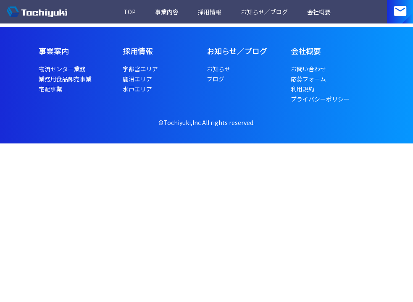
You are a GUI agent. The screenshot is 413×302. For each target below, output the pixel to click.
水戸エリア (137, 89)
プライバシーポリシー (320, 99)
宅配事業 (50, 89)
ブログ (215, 79)
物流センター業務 (62, 69)
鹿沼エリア (137, 79)
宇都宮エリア (140, 69)
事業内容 (167, 12)
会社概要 (319, 12)
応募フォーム (308, 79)
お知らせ (218, 69)
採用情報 (209, 12)
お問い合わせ (308, 69)
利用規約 (302, 89)
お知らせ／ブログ (264, 12)
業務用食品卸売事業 (65, 79)
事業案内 (54, 50)
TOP (130, 12)
